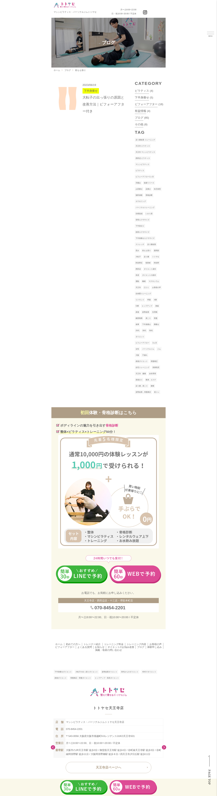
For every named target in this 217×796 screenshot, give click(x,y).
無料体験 (139, 195)
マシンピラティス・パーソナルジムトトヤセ (75, 12)
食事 (137, 324)
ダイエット (140, 337)
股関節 (156, 251)
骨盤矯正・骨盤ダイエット (80, 678)
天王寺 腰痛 (141, 374)
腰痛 (152, 386)
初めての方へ (73, 644)
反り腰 (146, 257)
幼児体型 (157, 189)
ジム (159, 349)
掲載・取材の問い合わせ (108, 650)
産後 (137, 312)
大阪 (137, 355)
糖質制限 (139, 318)
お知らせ (100, 647)
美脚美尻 (155, 367)
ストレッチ (140, 244)
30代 (144, 331)
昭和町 (148, 263)
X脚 (155, 300)
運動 (137, 281)
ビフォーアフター (146, 104)
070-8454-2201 (109, 607)
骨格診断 (149, 195)
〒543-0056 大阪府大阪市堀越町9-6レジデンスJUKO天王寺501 (100, 736)
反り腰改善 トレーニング (145, 140)
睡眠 (144, 281)
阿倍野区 (139, 263)
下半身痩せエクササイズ (145, 238)
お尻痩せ (139, 189)
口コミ (146, 287)
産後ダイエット (142, 361)
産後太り (139, 380)
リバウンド (140, 300)
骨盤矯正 (154, 361)
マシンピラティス (142, 164)
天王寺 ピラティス (143, 146)
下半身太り (140, 226)
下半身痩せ (142, 97)
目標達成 (139, 214)
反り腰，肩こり (142, 386)
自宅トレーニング (142, 367)
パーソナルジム (148, 349)
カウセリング (141, 201)
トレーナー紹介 (92, 644)
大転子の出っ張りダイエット (87, 672)
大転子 (138, 257)
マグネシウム (154, 281)
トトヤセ (155, 257)
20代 (137, 331)
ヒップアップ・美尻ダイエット (107, 678)
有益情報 (140, 110)
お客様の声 (156, 287)
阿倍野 (156, 263)
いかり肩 (149, 214)
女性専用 (152, 374)
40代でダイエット (149, 672)
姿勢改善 (145, 312)
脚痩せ (156, 324)
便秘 (157, 306)
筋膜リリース (149, 183)
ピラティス (142, 90)
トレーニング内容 (136, 644)
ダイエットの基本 (149, 275)
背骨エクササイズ (142, 220)
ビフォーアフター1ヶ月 (145, 177)
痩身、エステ (151, 380)
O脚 (137, 306)
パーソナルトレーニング (145, 207)
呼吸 (149, 300)
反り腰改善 (151, 244)
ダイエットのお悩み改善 (121, 647)
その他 (139, 124)
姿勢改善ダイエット (109, 672)
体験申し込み (154, 647)
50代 (151, 331)
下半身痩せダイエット (63, 672)
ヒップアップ (147, 306)
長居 (137, 275)
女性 (137, 349)
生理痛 (154, 312)
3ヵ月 (154, 343)
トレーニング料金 (113, 644)
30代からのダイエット (129, 672)
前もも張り (146, 251)
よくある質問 (84, 647)
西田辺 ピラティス (143, 158)
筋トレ (156, 392)
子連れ (144, 355)
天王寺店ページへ (108, 767)
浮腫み (138, 183)
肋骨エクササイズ (142, 232)
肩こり (148, 318)
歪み (137, 251)
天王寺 (138, 287)
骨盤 (155, 318)
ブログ (67, 70)
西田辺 (138, 269)
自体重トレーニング (143, 294)
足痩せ (148, 189)
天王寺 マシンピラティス (145, 152)
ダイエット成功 (150, 269)
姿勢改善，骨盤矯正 (143, 392)
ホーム (57, 70)
